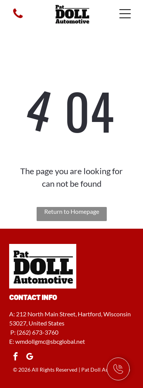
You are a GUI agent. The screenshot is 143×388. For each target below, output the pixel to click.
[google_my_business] (29, 358)
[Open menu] (125, 13)
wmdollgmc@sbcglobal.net (50, 341)
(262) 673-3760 (37, 332)
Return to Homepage (71, 211)
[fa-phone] (18, 17)
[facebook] (15, 358)
